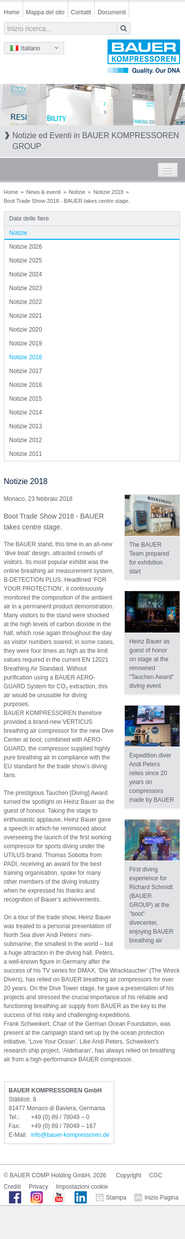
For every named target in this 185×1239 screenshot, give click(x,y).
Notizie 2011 (25, 454)
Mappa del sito (45, 12)
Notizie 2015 (25, 398)
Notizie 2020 (25, 329)
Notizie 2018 (108, 192)
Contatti (81, 12)
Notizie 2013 (25, 426)
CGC (155, 1175)
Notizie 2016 (25, 384)
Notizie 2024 (25, 274)
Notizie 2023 (25, 288)
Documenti (112, 12)
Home (12, 12)
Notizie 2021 (25, 315)
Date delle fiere (29, 218)
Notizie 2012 (25, 440)
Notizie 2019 (25, 343)
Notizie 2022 (25, 302)
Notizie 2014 (25, 412)
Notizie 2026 (25, 246)
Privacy (38, 1186)
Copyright (128, 1175)
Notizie (77, 192)
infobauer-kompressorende (70, 1134)
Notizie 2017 (25, 371)
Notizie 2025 (25, 260)
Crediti (12, 1186)
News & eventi (43, 192)
